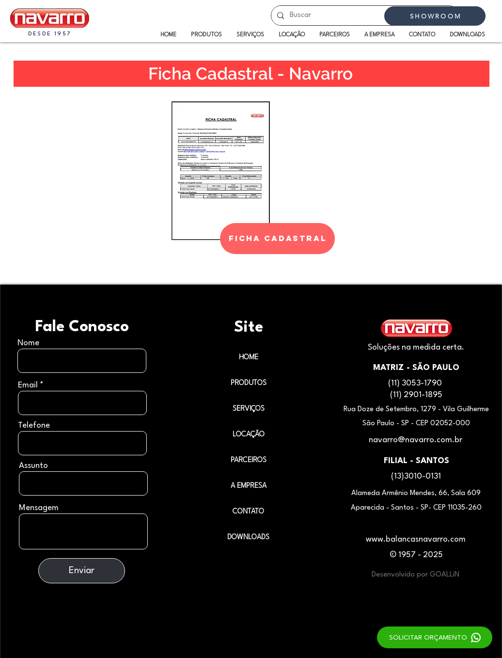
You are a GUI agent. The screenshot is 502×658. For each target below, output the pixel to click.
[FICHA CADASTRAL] (277, 238)
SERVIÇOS (249, 409)
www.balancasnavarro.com (416, 539)
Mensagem (39, 508)
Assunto (33, 466)
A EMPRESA (249, 486)
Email (28, 385)
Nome (28, 343)
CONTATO (248, 511)
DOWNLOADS (248, 537)
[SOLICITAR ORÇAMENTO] (434, 637)
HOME (248, 357)
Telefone (34, 425)
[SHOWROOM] (435, 16)
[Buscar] (364, 15)
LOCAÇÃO (249, 434)
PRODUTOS (249, 383)
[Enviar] (81, 570)
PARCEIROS (249, 460)
